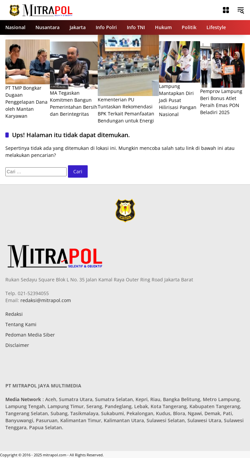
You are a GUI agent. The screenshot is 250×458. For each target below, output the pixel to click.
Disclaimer (17, 345)
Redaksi (14, 314)
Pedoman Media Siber (30, 335)
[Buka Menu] (226, 10)
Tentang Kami (20, 324)
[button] (241, 10)
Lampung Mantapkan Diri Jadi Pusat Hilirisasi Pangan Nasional (177, 100)
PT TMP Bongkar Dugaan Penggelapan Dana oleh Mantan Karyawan (26, 102)
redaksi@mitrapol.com (45, 300)
